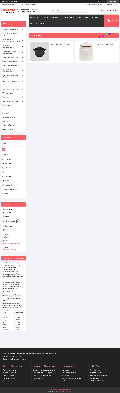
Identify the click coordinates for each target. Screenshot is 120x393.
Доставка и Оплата (37, 23)
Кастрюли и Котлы (96, 373)
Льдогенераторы (38, 378)
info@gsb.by (6, 237)
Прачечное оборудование (10, 81)
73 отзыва (103, 1)
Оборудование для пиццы (10, 57)
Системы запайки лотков (10, 101)
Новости (95, 17)
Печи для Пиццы (8, 375)
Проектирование (68, 17)
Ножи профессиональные (98, 375)
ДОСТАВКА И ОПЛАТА (97, 381)
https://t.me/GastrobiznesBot (11, 243)
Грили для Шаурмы (9, 378)
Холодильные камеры (40, 381)
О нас (4, 109)
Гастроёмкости (95, 370)
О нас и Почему (83, 17)
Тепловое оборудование (10, 29)
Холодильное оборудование (7, 46)
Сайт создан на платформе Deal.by (60, 389)
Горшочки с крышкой (105, 44)
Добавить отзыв (113, 4)
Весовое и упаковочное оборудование (10, 76)
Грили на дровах (7, 105)
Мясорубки (65, 375)
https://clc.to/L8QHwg (9, 250)
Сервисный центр (8, 125)
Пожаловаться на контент (64, 391)
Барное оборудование (9, 61)
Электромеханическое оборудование (9, 52)
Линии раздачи (7, 85)
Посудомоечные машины (10, 65)
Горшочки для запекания (60, 44)
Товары (33, 17)
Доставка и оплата (8, 117)
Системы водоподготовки (10, 89)
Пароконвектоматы (9, 370)
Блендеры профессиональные (71, 378)
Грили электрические (10, 381)
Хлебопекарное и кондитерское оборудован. (11, 40)
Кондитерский (94, 378)
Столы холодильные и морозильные (45, 373)
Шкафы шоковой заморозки (42, 375)
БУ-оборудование (8, 93)
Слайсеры (65, 381)
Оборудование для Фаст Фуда (10, 34)
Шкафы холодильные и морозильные (45, 370)
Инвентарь (6, 97)
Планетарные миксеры (69, 373)
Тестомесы (65, 370)
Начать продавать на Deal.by (9, 1)
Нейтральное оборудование (7, 70)
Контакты (44, 17)
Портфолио (55, 17)
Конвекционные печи (10, 373)
